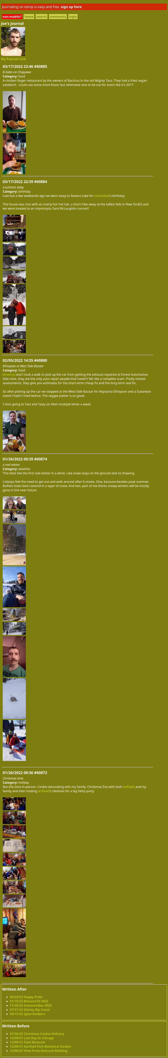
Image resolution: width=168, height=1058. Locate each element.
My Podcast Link (13, 59)
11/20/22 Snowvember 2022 (31, 1005)
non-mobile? (12, 16)
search (41, 16)
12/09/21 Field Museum (27, 1042)
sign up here (71, 6)
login (73, 16)
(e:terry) (9, 374)
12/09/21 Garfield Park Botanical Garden (40, 1046)
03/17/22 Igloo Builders (27, 1014)
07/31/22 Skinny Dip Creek (30, 1010)
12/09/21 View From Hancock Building (39, 1051)
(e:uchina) (102, 196)
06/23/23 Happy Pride (26, 997)
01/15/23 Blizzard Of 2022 (29, 1001)
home (28, 16)
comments (58, 16)
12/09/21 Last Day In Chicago (32, 1038)
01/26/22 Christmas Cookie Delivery (37, 1034)
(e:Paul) (129, 787)
